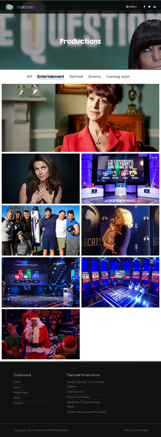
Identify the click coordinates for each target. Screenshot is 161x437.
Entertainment (50, 76)
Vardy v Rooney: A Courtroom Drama (85, 384)
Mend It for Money (78, 397)
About (17, 387)
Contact (18, 403)
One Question (75, 391)
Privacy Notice (59, 430)
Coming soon (118, 76)
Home (17, 382)
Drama (94, 76)
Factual (76, 76)
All (29, 76)
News (16, 398)
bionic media (140, 430)
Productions (20, 392)
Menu (131, 7)
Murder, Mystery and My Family (86, 412)
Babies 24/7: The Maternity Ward (83, 404)
